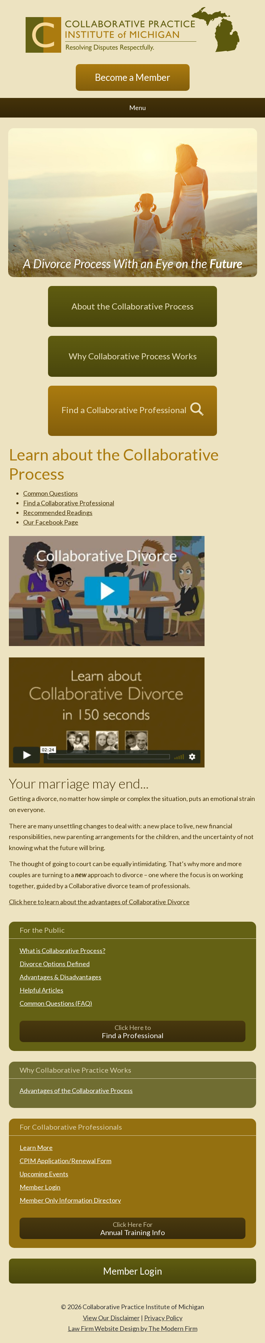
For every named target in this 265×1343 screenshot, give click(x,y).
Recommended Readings (57, 512)
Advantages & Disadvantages (60, 977)
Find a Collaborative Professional (124, 409)
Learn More (36, 1147)
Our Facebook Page (50, 522)
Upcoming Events (44, 1174)
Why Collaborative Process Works (133, 356)
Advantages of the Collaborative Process (76, 1090)
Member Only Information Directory (70, 1200)
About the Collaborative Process (132, 306)
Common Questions (50, 493)
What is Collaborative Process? (62, 950)
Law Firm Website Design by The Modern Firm (132, 1328)
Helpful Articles (41, 990)
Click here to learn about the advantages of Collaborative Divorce (99, 902)
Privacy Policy (163, 1318)
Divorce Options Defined (55, 964)
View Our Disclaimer (111, 1318)
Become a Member (132, 77)
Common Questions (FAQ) (56, 1003)
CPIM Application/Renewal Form (65, 1161)
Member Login (40, 1187)
